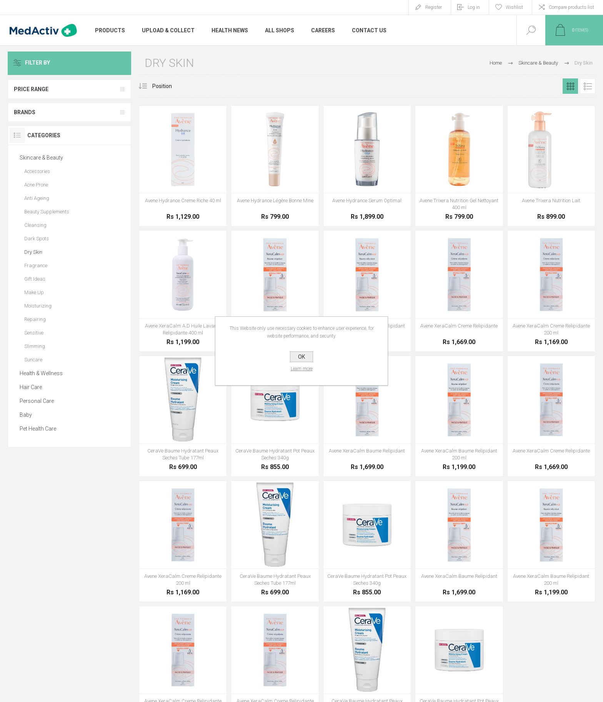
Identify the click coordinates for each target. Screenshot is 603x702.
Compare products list (571, 7)
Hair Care (31, 387)
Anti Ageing (36, 198)
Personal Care (37, 401)
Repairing (35, 319)
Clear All (112, 63)
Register (433, 7)
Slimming (34, 346)
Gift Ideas (34, 279)
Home (496, 63)
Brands (24, 112)
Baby (26, 415)
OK (301, 357)
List (587, 86)
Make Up (34, 292)
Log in (474, 7)
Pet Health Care (38, 429)
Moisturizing (38, 306)
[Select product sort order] (168, 86)
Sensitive (33, 333)
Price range (31, 89)
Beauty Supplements (46, 212)
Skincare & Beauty (41, 158)
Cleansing (35, 225)
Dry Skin (33, 252)
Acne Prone (36, 185)
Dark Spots (36, 238)
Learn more (302, 368)
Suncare (33, 360)
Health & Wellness (41, 373)
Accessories (37, 171)
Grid (570, 86)
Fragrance (35, 265)
